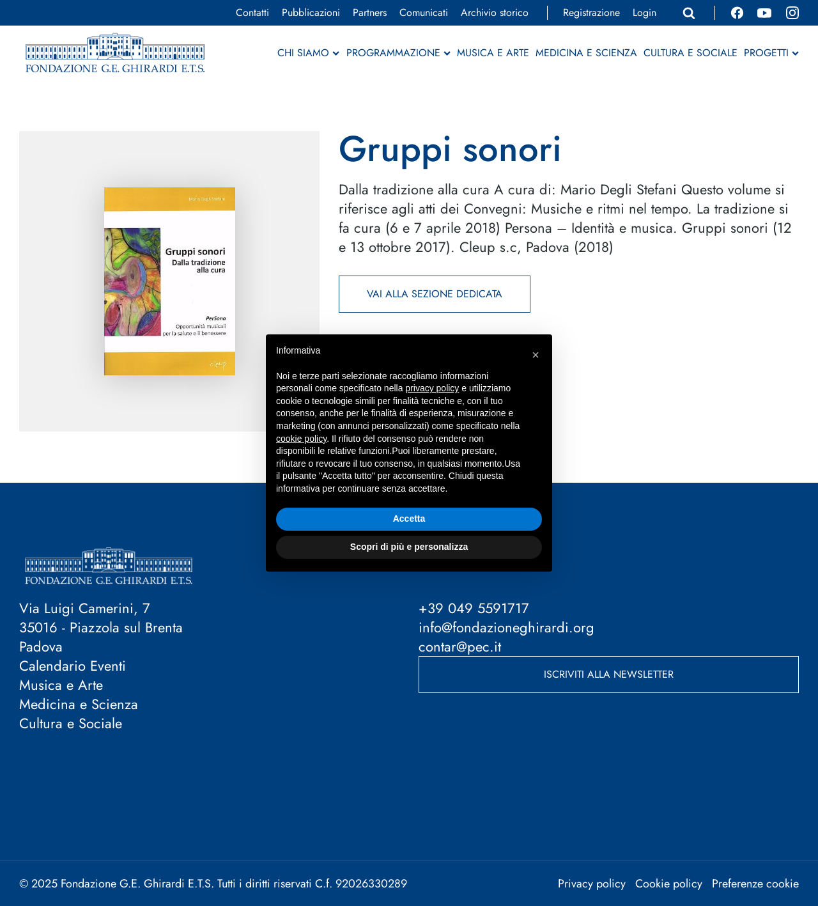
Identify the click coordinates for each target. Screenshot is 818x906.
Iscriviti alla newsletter (609, 674)
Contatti (252, 13)
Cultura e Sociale (690, 53)
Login (644, 13)
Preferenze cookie (755, 883)
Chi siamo (308, 53)
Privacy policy (592, 883)
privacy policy (432, 388)
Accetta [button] (409, 518)
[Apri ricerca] (689, 13)
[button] (535, 355)
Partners (370, 13)
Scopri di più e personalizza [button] (409, 547)
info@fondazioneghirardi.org (506, 627)
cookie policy (301, 438)
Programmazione (398, 53)
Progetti (771, 53)
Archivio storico (495, 13)
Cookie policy (668, 883)
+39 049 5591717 (474, 608)
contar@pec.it (460, 646)
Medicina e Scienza (586, 53)
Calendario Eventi (72, 665)
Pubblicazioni (311, 13)
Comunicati (423, 13)
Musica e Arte (493, 53)
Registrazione (591, 13)
